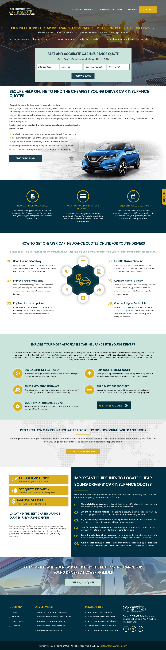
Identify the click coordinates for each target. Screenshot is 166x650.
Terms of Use (62, 645)
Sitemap (16, 625)
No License (131, 9)
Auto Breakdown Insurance (49, 629)
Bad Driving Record (110, 9)
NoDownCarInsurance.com (113, 645)
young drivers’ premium (124, 310)
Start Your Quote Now (83, 451)
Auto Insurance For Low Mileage (102, 620)
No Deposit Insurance (83, 9)
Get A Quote (148, 9)
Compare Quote (83, 76)
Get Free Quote (113, 404)
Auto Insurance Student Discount (103, 629)
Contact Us (17, 620)
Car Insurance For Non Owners (50, 625)
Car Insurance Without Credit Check (53, 616)
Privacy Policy (46, 645)
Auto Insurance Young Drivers (50, 620)
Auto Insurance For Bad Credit (101, 616)
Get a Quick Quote (83, 582)
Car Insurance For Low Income (101, 625)
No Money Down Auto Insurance (51, 611)
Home (14, 611)
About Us (16, 616)
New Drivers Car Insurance (99, 611)
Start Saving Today (25, 158)
